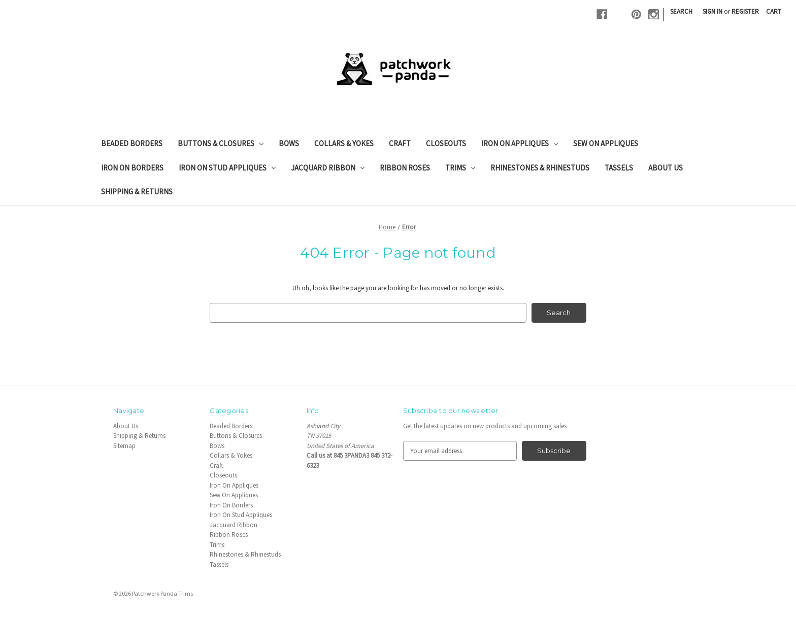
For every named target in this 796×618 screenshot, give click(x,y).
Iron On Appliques (519, 143)
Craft (400, 143)
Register (745, 11)
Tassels (619, 168)
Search (681, 11)
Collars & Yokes (344, 143)
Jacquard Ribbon (327, 168)
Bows (289, 143)
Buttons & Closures (220, 143)
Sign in (712, 11)
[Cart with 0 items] (773, 11)
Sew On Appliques (605, 143)
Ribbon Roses (405, 168)
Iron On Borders (132, 168)
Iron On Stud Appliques (227, 168)
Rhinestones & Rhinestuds (539, 168)
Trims (460, 168)
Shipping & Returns (137, 191)
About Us (665, 168)
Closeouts (446, 143)
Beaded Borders (131, 143)
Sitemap (124, 445)
